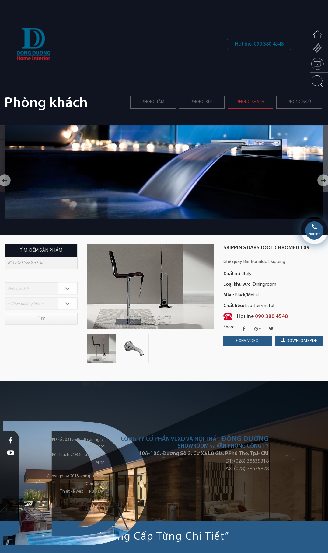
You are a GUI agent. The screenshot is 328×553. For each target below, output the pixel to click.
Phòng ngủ (299, 102)
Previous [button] (90, 287)
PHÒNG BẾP (202, 102)
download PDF (299, 340)
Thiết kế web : (72, 491)
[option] (164, 172)
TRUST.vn (95, 491)
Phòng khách (250, 102)
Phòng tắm (153, 102)
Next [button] (211, 287)
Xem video (247, 340)
